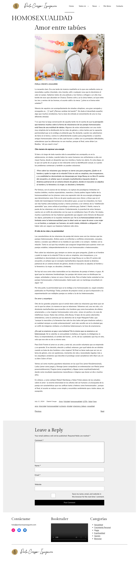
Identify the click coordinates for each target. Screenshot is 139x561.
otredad (69, 406)
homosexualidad (76, 401)
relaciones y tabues (79, 406)
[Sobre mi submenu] (88, 6)
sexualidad (91, 406)
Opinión (97, 536)
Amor (61, 401)
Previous (38, 411)
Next (102, 411)
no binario (62, 406)
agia (97, 530)
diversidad (42, 406)
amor (36, 406)
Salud (90, 401)
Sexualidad (98, 525)
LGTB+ (85, 401)
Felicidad (67, 401)
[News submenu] (99, 6)
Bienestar (98, 539)
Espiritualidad (99, 533)
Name (38, 465)
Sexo (95, 401)
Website (38, 484)
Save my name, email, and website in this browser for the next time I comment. (88, 495)
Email (37, 475)
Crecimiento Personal (102, 527)
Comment (39, 440)
